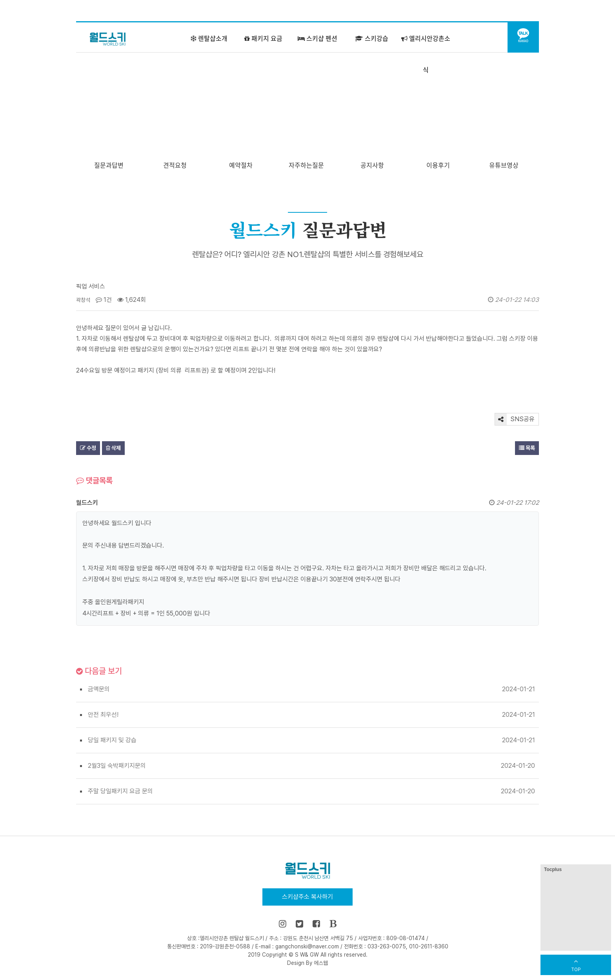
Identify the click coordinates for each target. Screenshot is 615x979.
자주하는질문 (306, 165)
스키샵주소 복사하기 (307, 896)
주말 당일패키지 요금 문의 (120, 791)
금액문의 (99, 689)
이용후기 (438, 165)
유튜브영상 (504, 165)
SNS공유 (515, 419)
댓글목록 (94, 480)
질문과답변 (109, 165)
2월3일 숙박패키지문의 (117, 765)
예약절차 (241, 165)
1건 (104, 299)
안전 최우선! (103, 714)
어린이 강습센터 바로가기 (506, 11)
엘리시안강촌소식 (425, 53)
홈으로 (415, 11)
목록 (527, 448)
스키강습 (371, 38)
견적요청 (175, 165)
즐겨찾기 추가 (452, 11)
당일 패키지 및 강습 (112, 740)
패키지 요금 (263, 38)
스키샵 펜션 (317, 38)
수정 (88, 448)
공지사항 (372, 165)
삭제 (113, 448)
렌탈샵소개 (209, 38)
